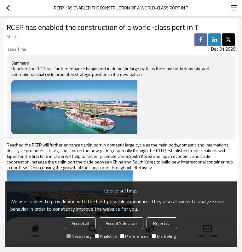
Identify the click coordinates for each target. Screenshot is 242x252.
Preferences (134, 236)
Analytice (106, 236)
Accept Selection (121, 223)
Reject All (161, 223)
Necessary (79, 236)
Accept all (80, 223)
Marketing (164, 236)
